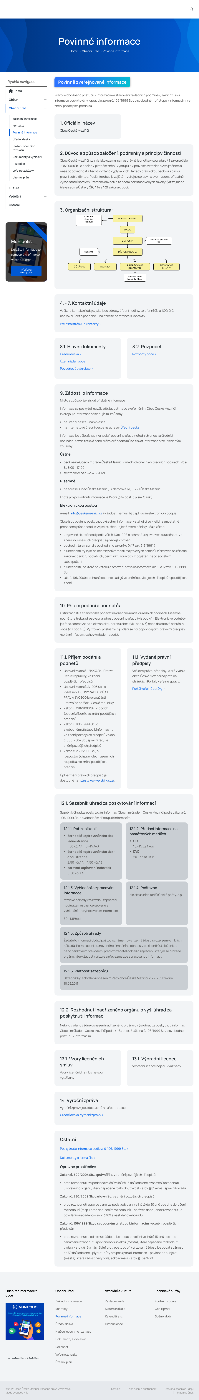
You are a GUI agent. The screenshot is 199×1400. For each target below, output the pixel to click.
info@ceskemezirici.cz (86, 513)
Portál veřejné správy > (148, 689)
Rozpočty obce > (144, 354)
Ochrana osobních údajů (179, 1389)
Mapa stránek (185, 1392)
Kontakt (115, 1389)
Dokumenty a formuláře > (78, 1158)
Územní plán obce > (74, 361)
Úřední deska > (70, 354)
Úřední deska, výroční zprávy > (81, 1115)
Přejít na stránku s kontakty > (80, 324)
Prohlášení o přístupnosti (142, 1389)
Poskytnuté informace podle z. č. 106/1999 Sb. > (94, 1149)
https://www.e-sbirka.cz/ (96, 780)
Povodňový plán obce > (76, 368)
